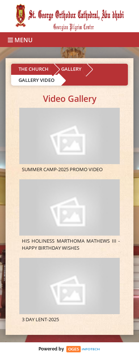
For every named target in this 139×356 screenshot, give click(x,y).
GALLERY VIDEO (36, 80)
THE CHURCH (34, 69)
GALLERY (71, 69)
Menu (20, 40)
